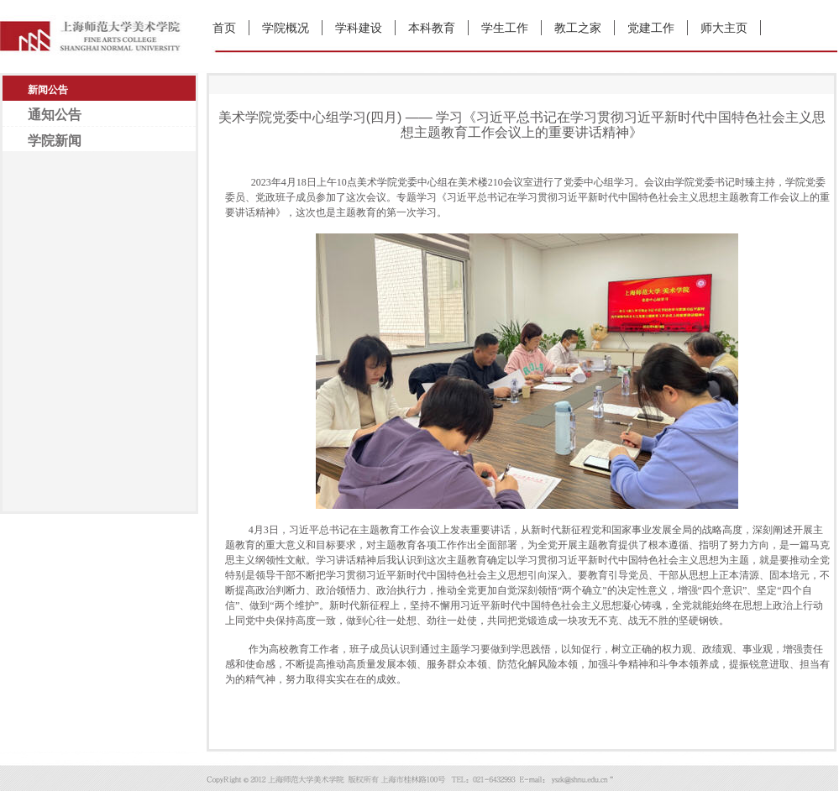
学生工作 (504, 27)
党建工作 (650, 27)
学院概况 (285, 27)
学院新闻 (54, 141)
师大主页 (723, 27)
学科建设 (358, 27)
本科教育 (431, 27)
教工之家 (577, 27)
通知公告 (54, 114)
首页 (224, 27)
